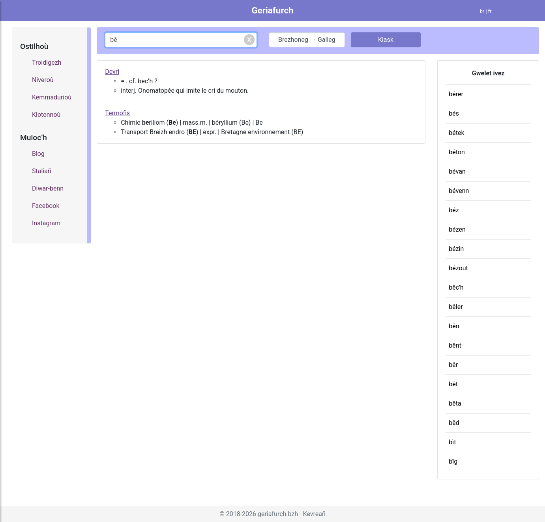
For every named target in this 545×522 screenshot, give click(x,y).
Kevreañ (314, 514)
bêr (453, 365)
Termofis (117, 113)
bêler (456, 307)
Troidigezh (46, 62)
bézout (458, 268)
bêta (455, 403)
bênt (455, 345)
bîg (453, 461)
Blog (38, 153)
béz (454, 210)
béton (457, 152)
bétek (456, 133)
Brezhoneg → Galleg (306, 39)
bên (454, 326)
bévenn (459, 191)
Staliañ (41, 171)
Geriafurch (272, 10)
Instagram (46, 223)
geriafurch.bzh (278, 514)
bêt (453, 384)
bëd (454, 423)
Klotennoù (46, 114)
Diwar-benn (48, 188)
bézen (457, 229)
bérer (456, 94)
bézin (456, 249)
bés (454, 113)
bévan (457, 171)
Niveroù (43, 80)
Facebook (45, 206)
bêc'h (456, 287)
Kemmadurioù (51, 97)
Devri (112, 71)
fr (490, 11)
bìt (452, 442)
